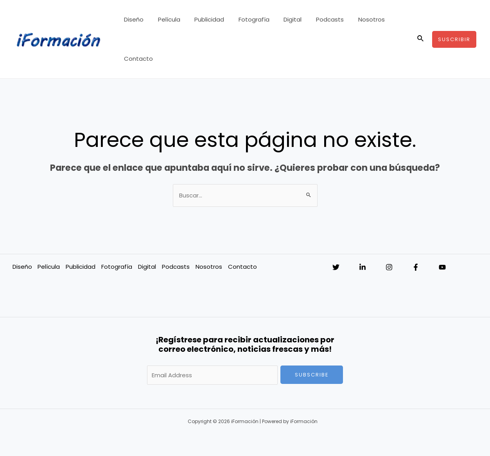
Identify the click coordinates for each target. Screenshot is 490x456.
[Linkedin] (362, 267)
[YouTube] (442, 267)
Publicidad (208, 19)
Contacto (141, 58)
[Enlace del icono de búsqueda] (420, 39)
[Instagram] (389, 267)
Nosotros (359, 19)
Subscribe (312, 374)
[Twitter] (335, 267)
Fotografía (249, 19)
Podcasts (320, 19)
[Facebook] (415, 267)
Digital (286, 19)
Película (170, 19)
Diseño (137, 19)
